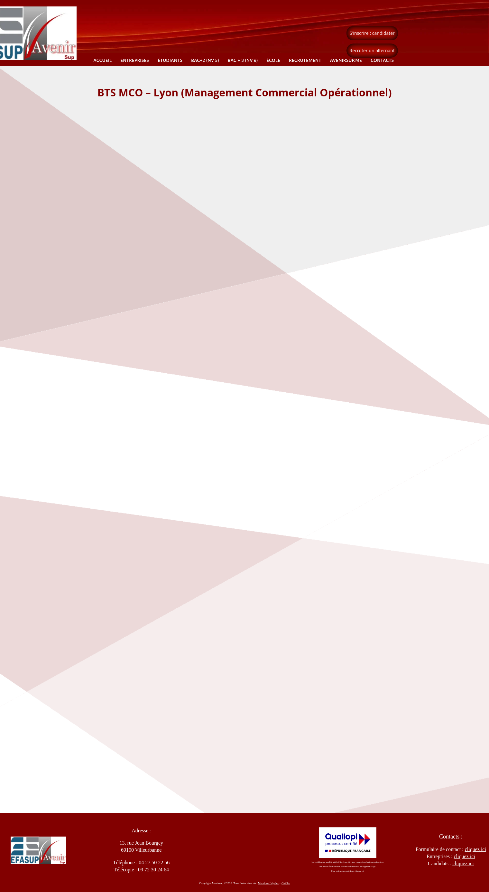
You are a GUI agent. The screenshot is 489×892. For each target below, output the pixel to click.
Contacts (382, 60)
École (274, 60)
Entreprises (134, 60)
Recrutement (305, 60)
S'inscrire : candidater (372, 33)
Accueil (102, 60)
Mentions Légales (268, 883)
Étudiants (170, 60)
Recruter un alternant (372, 50)
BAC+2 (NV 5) (205, 60)
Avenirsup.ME (346, 60)
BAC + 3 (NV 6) (243, 60)
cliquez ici (463, 863)
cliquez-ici (359, 871)
